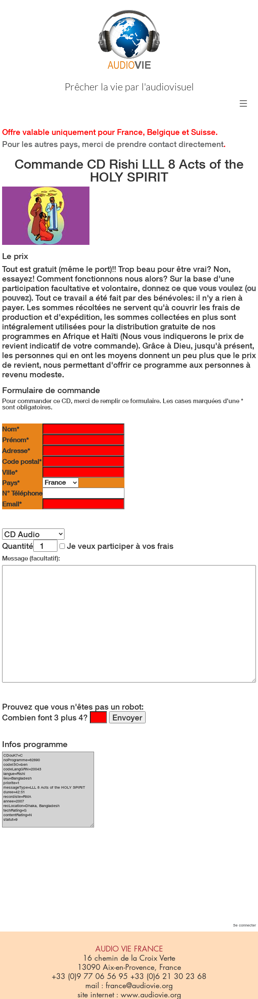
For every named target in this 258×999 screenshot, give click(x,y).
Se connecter (244, 925)
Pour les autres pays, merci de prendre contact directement (112, 144)
